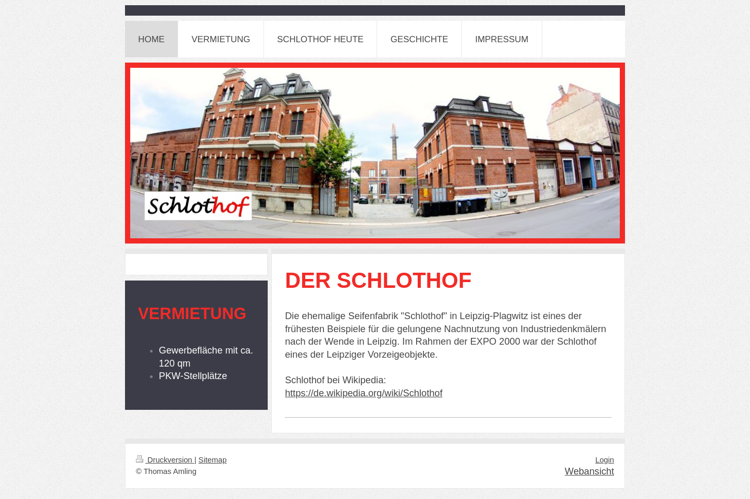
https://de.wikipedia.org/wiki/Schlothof (363, 393)
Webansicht (589, 471)
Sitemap (212, 460)
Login (604, 460)
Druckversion (165, 460)
